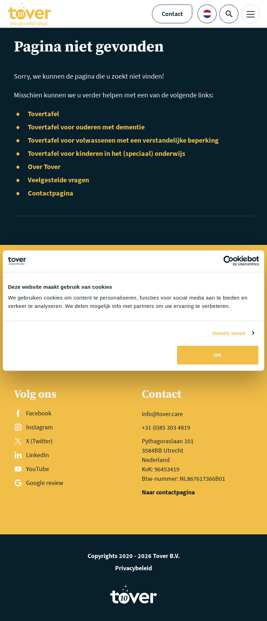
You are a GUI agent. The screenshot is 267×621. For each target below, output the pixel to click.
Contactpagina (50, 193)
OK (218, 355)
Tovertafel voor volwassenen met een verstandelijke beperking (123, 140)
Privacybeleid (133, 568)
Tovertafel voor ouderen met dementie (86, 126)
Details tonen (228, 333)
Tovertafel (43, 113)
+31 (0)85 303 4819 (166, 427)
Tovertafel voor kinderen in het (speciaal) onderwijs (106, 153)
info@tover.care (162, 414)
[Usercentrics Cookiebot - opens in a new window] (228, 260)
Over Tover (44, 166)
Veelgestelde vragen (58, 179)
